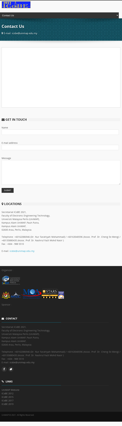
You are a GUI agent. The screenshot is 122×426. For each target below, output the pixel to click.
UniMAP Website (10, 394)
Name (5, 127)
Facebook (4, 373)
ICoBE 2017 (7, 404)
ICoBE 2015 (7, 401)
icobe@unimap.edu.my (22, 255)
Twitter (10, 373)
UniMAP (5, 419)
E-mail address (10, 142)
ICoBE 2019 (7, 408)
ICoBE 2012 (7, 397)
